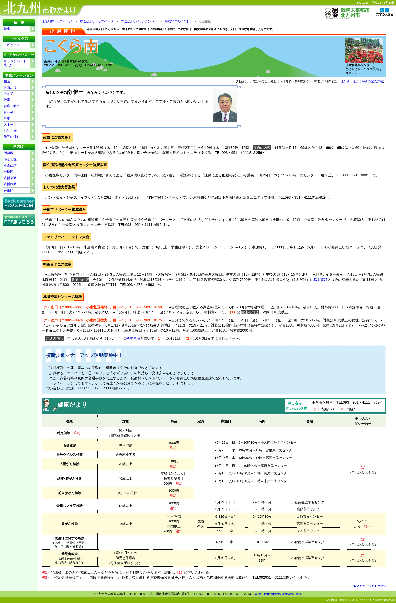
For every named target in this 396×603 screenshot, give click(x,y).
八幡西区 (10, 184)
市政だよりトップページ (96, 21)
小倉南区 (10, 166)
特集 (7, 29)
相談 (7, 81)
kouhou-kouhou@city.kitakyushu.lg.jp (278, 593)
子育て (8, 94)
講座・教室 (12, 106)
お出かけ (10, 87)
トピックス (12, 45)
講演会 (8, 112)
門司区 (8, 153)
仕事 (7, 100)
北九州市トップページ (57, 21)
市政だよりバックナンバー (139, 21)
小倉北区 (10, 159)
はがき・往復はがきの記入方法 (361, 81)
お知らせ (10, 131)
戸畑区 (8, 190)
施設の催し (12, 137)
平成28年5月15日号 (178, 21)
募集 (7, 118)
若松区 (8, 172)
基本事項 (320, 279)
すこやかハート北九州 (15, 63)
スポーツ (10, 124)
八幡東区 (10, 178)
